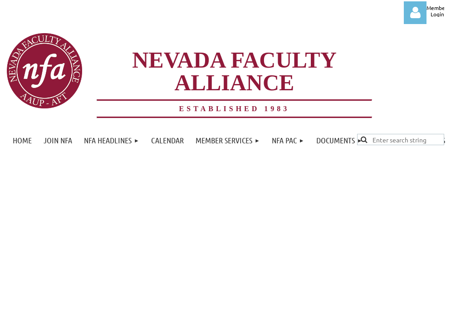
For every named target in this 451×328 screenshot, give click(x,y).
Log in (415, 12)
